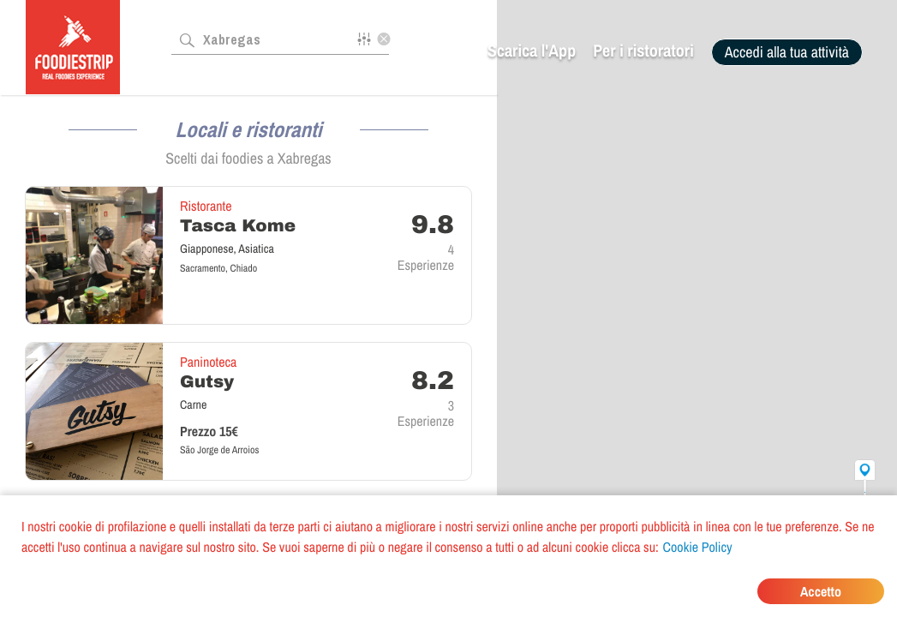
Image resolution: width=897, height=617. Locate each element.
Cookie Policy (698, 546)
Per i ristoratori (643, 51)
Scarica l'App (531, 51)
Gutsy (207, 382)
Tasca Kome (238, 226)
